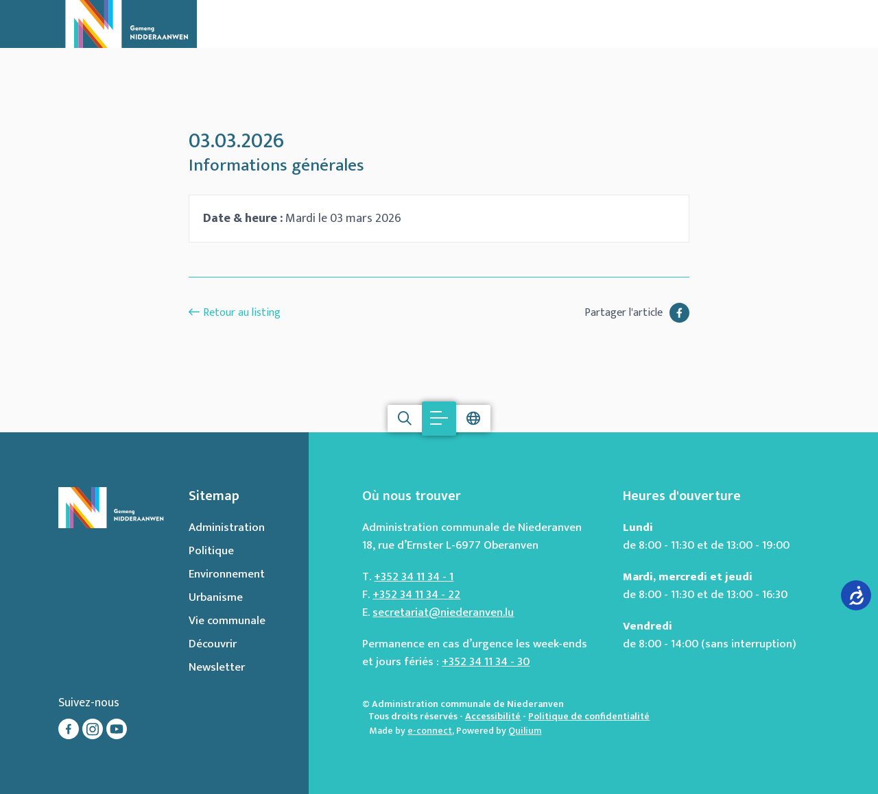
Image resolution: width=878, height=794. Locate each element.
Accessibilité (493, 716)
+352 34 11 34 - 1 (413, 576)
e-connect (429, 731)
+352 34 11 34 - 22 (416, 594)
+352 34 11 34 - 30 (486, 661)
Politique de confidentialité (589, 716)
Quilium (524, 731)
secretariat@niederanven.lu (443, 612)
